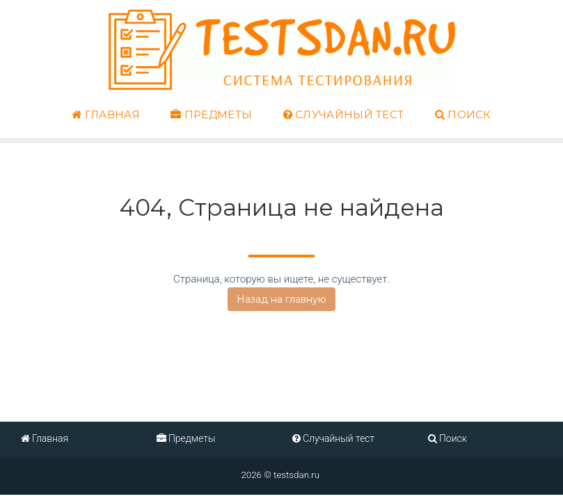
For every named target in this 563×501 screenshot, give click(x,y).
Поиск (463, 115)
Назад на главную (281, 299)
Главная (106, 115)
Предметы (211, 115)
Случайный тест (343, 115)
